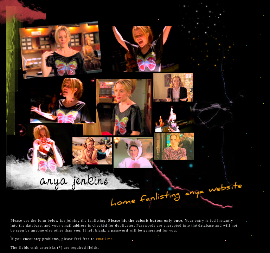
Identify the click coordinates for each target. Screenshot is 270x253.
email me (104, 239)
